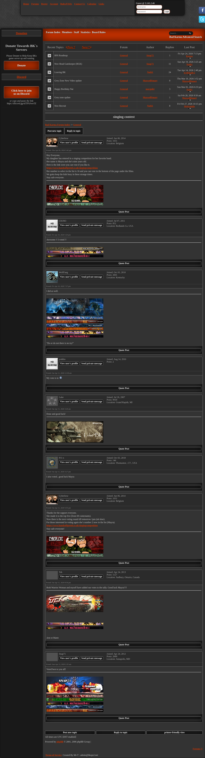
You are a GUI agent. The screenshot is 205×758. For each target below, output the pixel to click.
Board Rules (99, 32)
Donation (21, 33)
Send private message (91, 142)
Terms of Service (53, 755)
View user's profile (69, 142)
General (124, 55)
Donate (21, 65)
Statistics (85, 32)
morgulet (150, 89)
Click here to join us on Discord (21, 92)
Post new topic (55, 131)
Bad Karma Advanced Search (185, 37)
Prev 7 (70, 47)
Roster (44, 4)
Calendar (91, 4)
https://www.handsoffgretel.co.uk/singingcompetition (72, 168)
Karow (189, 56)
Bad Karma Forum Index (57, 125)
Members (67, 32)
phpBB (60, 741)
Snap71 (150, 55)
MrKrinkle (189, 106)
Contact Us (79, 4)
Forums (35, 4)
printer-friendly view (174, 732)
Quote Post (123, 212)
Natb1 (189, 64)
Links (101, 4)
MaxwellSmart (150, 80)
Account (54, 4)
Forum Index (53, 32)
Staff (76, 32)
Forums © (198, 749)
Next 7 (87, 47)
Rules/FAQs (66, 4)
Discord (21, 76)
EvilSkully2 (189, 73)
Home (26, 4)
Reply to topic (74, 131)
